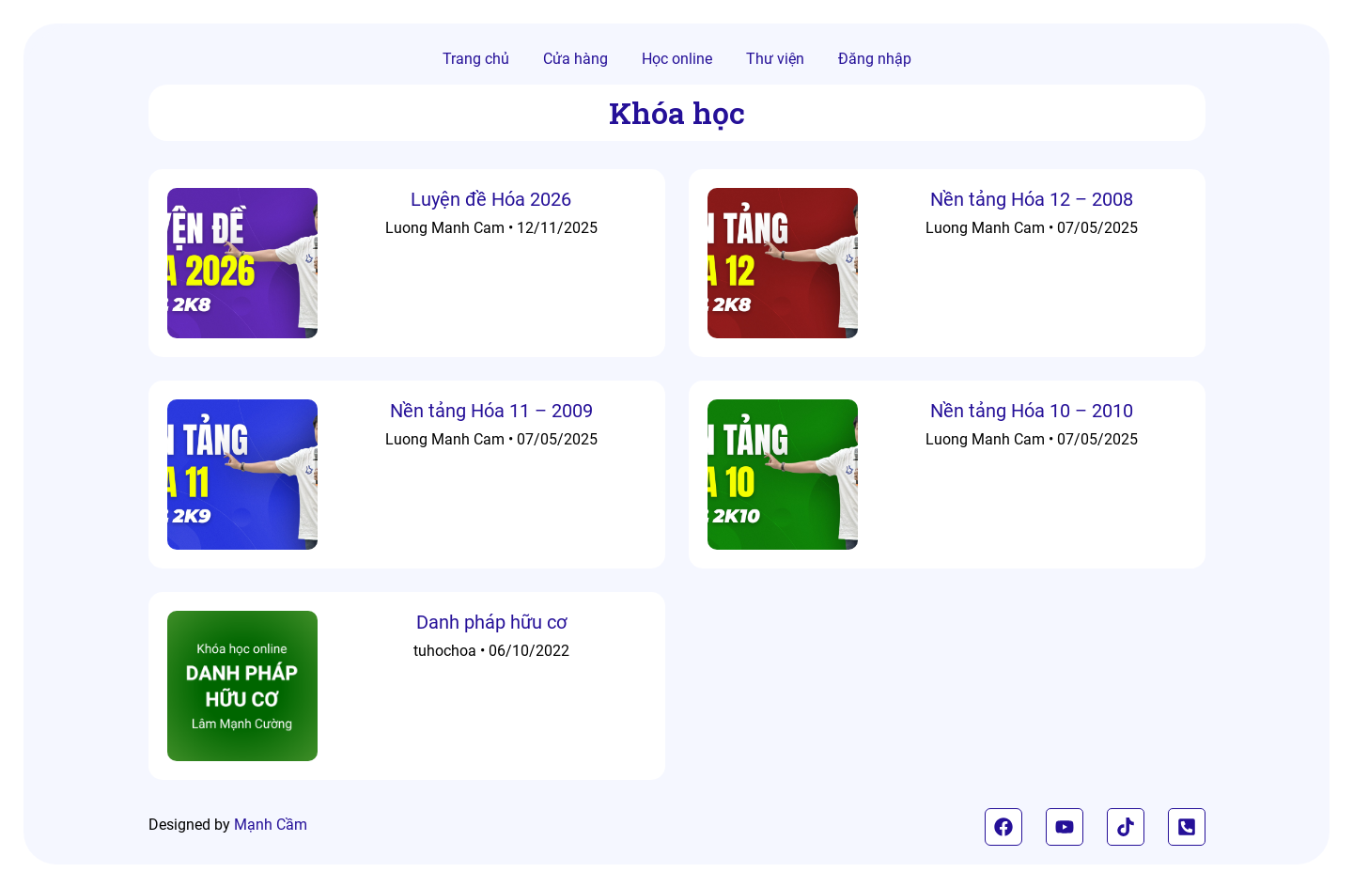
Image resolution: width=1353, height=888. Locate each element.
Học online (677, 59)
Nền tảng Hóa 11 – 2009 (491, 410)
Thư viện (775, 59)
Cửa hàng (575, 59)
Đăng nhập (874, 59)
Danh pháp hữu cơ (491, 622)
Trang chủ (476, 59)
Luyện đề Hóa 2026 (491, 199)
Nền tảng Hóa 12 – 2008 (1031, 199)
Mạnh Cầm (270, 824)
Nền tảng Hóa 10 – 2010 (1031, 410)
